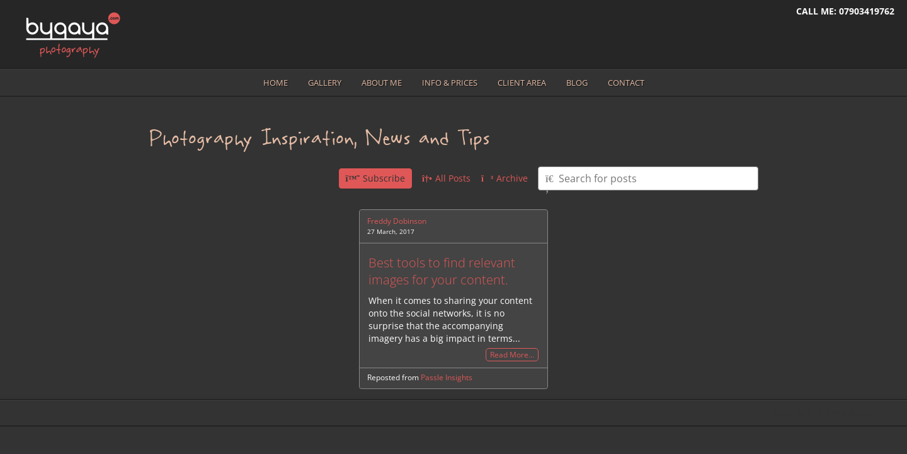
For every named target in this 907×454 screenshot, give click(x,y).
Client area (522, 82)
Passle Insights (446, 377)
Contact (626, 82)
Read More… (512, 354)
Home (275, 82)
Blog (577, 82)
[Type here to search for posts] (648, 178)
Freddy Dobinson (396, 221)
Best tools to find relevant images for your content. (441, 271)
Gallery (324, 82)
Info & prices (449, 82)
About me (382, 82)
